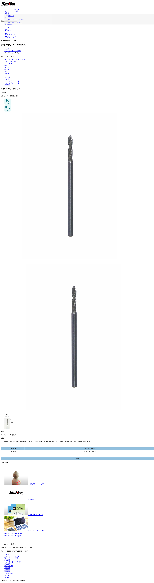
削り (5, 65)
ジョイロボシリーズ (11, 61)
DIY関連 (7, 560)
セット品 (7, 77)
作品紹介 (7, 15)
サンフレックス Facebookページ (15, 533)
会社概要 (7, 17)
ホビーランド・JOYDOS (12, 51)
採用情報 (8, 25)
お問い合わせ (8, 573)
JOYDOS (7, 85)
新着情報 (7, 570)
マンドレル (8, 67)
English (7, 30)
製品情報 (7, 13)
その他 (6, 79)
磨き (5, 71)
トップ (6, 49)
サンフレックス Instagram (12, 535)
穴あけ (6, 73)
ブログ (7, 27)
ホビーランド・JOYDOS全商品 (14, 59)
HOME (6, 554)
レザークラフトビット (11, 81)
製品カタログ (8, 566)
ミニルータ (8, 63)
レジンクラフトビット (11, 83)
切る (5, 75)
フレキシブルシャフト (11, 9)
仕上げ (6, 69)
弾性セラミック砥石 (11, 11)
